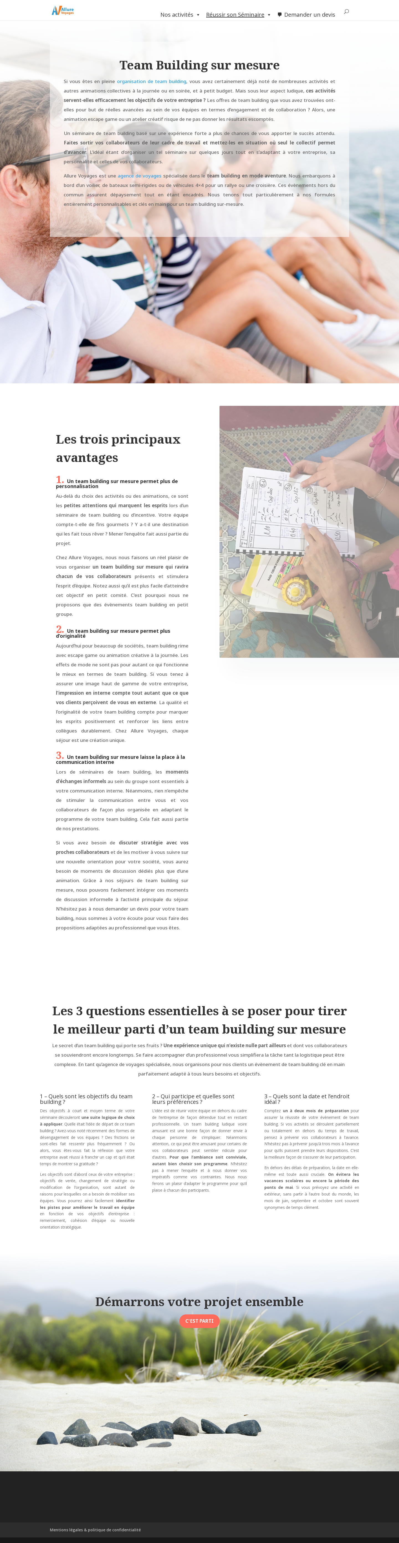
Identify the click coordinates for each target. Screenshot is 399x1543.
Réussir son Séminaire (239, 14)
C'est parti (199, 1321)
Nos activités (180, 14)
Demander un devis (309, 14)
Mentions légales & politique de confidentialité (95, 1529)
